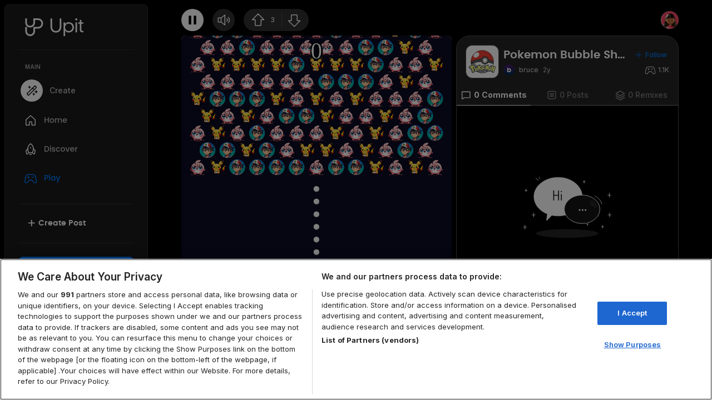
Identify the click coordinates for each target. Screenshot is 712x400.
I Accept (632, 312)
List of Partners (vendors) (370, 340)
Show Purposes (632, 344)
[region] (356, 329)
